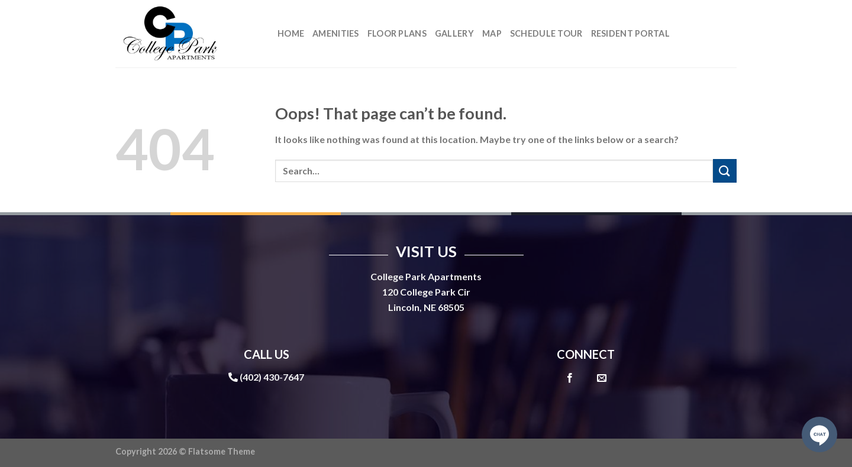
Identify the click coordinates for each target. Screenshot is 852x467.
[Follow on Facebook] (569, 378)
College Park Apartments (426, 276)
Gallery (454, 33)
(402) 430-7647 (272, 376)
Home (290, 33)
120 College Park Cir (426, 291)
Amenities (335, 33)
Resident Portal (630, 33)
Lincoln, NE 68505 (426, 307)
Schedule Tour (546, 33)
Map (492, 33)
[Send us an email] (601, 378)
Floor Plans (397, 33)
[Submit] (725, 170)
